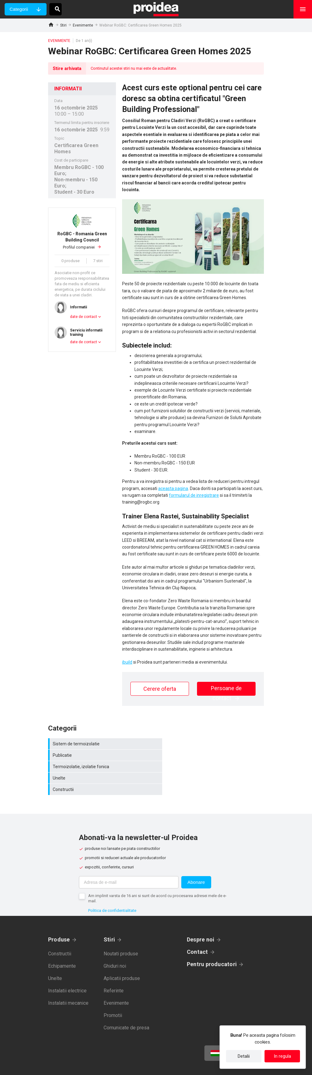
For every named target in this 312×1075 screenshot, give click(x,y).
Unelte (211, 755)
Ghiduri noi (115, 943)
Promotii (113, 992)
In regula (282, 1056)
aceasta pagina (173, 488)
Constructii (102, 766)
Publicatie (211, 743)
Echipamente (62, 943)
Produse (59, 916)
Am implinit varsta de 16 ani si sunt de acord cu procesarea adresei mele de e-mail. (157, 875)
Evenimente (83, 25)
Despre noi (200, 916)
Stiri (63, 25)
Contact (197, 929)
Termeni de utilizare (185, 1066)
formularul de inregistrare (194, 495)
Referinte (114, 968)
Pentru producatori (212, 941)
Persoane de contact (226, 690)
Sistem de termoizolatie (102, 743)
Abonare (196, 859)
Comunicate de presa (126, 1005)
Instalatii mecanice (68, 980)
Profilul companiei (82, 240)
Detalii (244, 1056)
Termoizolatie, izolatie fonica (102, 755)
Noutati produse (121, 931)
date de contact (83, 317)
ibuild (127, 662)
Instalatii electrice (67, 968)
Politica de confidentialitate (112, 887)
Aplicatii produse (122, 955)
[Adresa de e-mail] (129, 859)
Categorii (19, 9)
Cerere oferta (159, 689)
